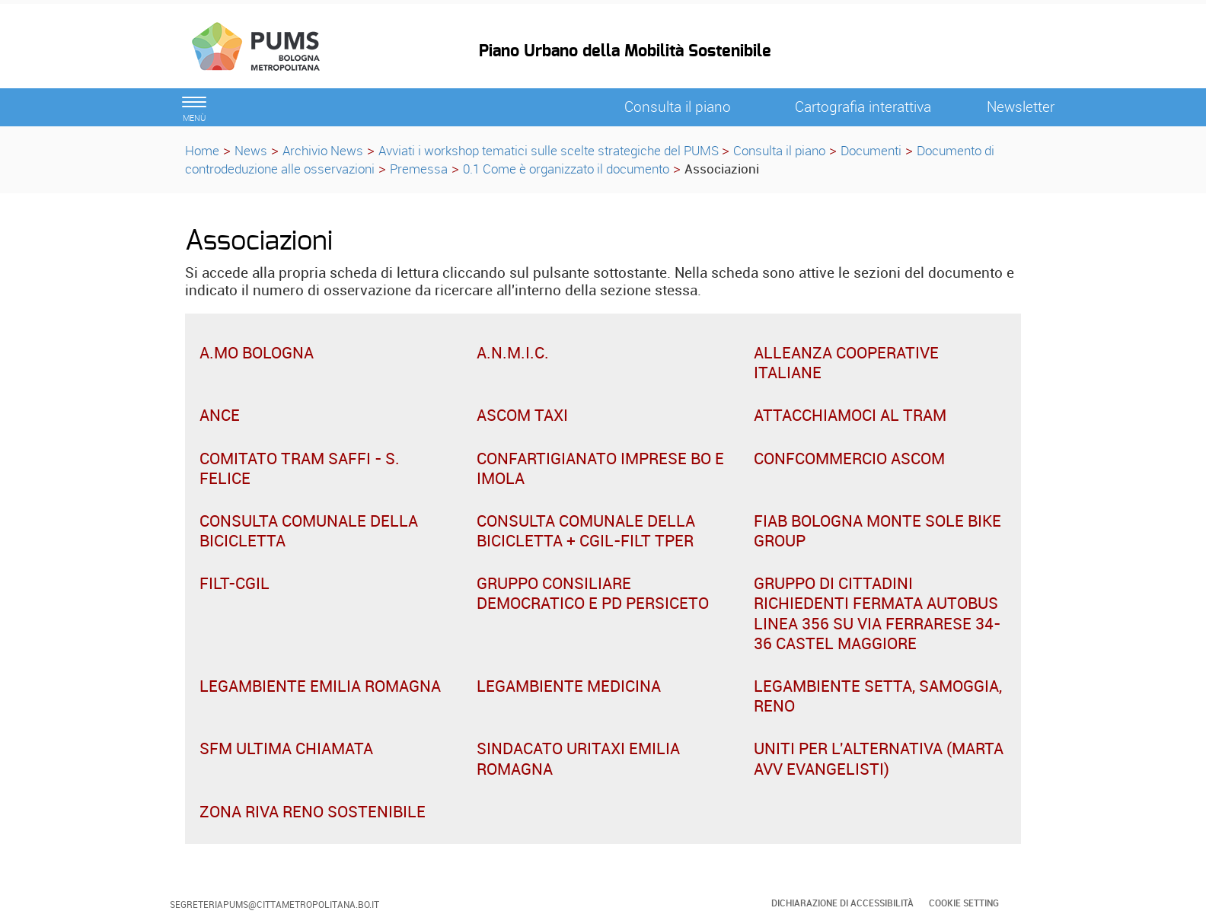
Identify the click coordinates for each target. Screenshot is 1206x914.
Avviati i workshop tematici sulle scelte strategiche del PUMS (550, 150)
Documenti (871, 150)
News (250, 150)
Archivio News (322, 150)
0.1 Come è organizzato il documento (566, 168)
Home (202, 150)
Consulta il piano (779, 150)
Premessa (419, 168)
